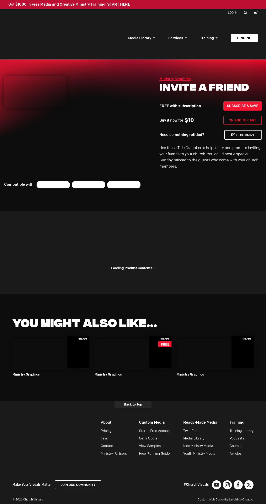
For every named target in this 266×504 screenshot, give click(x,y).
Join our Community (79, 485)
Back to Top (133, 404)
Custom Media (152, 422)
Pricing (244, 38)
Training (207, 38)
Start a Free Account (155, 431)
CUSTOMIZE (245, 135)
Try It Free (190, 431)
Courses (236, 446)
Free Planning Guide (154, 453)
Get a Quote (148, 438)
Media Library (139, 38)
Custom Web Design (211, 499)
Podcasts (237, 438)
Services (175, 38)
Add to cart (245, 120)
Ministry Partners (114, 453)
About (106, 422)
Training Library (242, 431)
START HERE (118, 4)
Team (105, 438)
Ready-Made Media (200, 422)
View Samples (150, 446)
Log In (232, 12)
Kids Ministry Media (198, 446)
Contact (107, 446)
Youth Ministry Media (199, 453)
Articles (235, 453)
